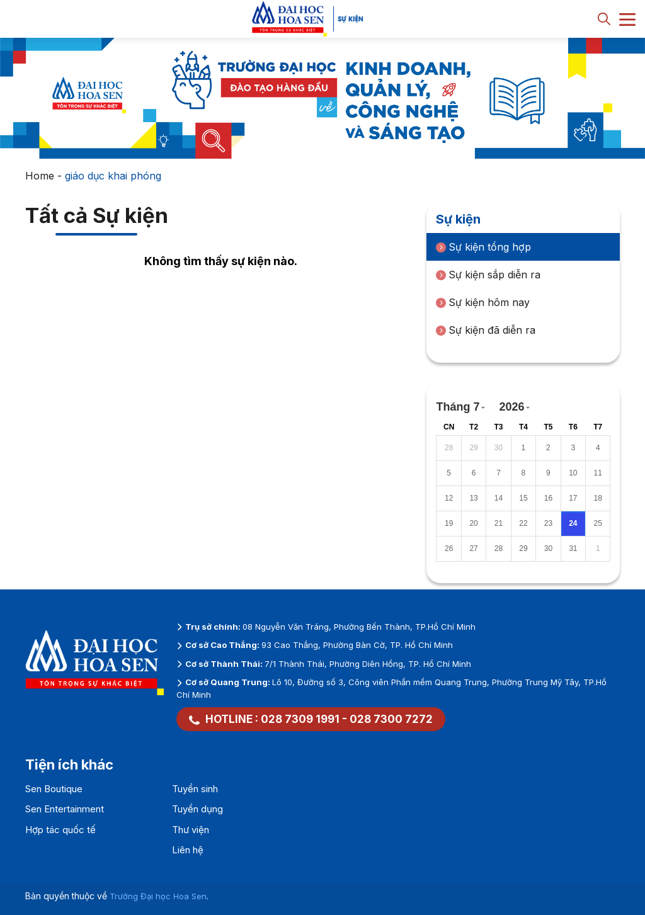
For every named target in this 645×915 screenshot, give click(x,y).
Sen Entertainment (64, 809)
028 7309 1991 (300, 719)
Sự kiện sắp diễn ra (488, 274)
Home (39, 175)
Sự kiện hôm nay (483, 302)
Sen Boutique (54, 789)
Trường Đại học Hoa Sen (158, 896)
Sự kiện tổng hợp (483, 247)
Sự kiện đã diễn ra (485, 330)
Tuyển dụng (197, 809)
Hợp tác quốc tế (60, 830)
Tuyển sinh (195, 789)
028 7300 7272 (391, 719)
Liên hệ (187, 850)
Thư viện (190, 830)
